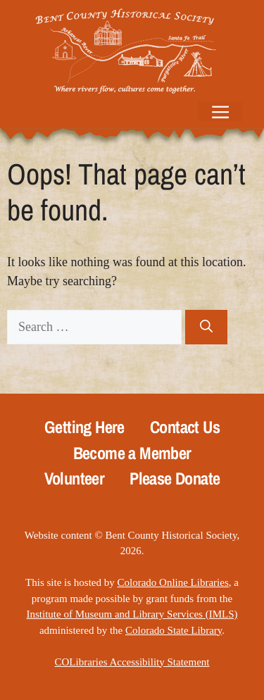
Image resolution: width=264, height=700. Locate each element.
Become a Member (132, 453)
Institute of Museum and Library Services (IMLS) (132, 614)
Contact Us (185, 427)
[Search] (206, 327)
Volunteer (74, 478)
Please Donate (175, 478)
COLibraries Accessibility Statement (132, 662)
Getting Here (84, 427)
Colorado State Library (173, 630)
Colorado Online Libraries (172, 582)
